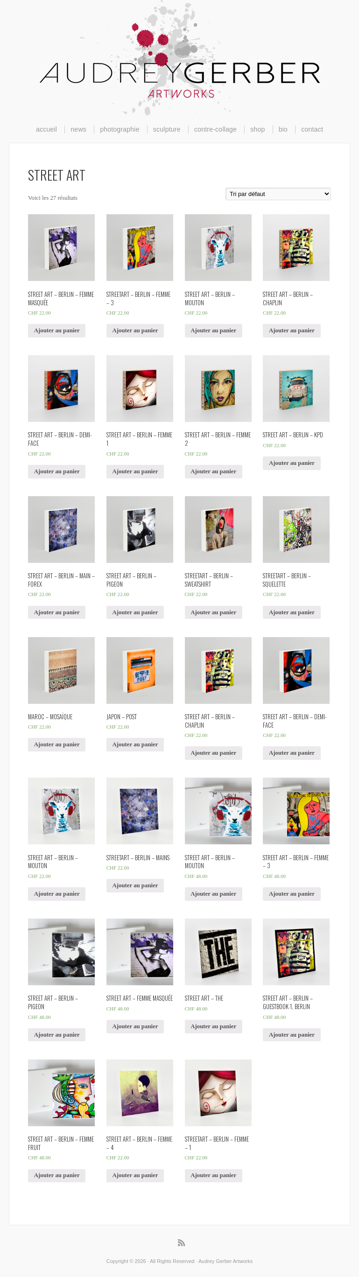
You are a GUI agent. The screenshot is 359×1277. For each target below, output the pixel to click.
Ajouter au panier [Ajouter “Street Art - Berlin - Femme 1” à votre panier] (135, 471)
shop (257, 129)
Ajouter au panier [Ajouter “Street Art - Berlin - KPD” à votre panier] (292, 463)
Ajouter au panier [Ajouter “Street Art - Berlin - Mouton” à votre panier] (213, 330)
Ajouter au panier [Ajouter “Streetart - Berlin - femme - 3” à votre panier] (135, 330)
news (78, 129)
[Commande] (278, 194)
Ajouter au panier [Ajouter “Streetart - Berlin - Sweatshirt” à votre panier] (213, 612)
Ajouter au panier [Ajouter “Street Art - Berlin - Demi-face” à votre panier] (292, 753)
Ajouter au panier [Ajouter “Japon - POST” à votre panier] (135, 744)
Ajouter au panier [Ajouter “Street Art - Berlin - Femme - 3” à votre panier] (292, 894)
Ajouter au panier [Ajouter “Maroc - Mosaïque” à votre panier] (57, 744)
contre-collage (215, 129)
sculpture (167, 129)
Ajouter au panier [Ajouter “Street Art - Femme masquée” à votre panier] (135, 1026)
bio (283, 129)
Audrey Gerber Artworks (180, 57)
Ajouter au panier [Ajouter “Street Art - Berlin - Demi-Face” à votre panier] (57, 471)
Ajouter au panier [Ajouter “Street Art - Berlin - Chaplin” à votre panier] (213, 753)
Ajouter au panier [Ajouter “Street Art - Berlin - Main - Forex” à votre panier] (57, 612)
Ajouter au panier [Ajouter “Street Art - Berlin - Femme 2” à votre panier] (213, 471)
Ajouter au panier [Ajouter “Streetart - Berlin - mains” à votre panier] (135, 885)
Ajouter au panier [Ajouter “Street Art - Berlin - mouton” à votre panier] (57, 894)
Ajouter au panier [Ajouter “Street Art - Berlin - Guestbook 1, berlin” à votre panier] (292, 1034)
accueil (46, 129)
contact (312, 129)
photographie (120, 129)
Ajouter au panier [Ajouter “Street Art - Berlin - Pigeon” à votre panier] (135, 612)
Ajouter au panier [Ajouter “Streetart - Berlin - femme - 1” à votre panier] (213, 1175)
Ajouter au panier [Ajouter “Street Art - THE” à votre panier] (213, 1026)
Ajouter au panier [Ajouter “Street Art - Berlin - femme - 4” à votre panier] (135, 1175)
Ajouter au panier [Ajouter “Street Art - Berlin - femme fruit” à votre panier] (57, 1175)
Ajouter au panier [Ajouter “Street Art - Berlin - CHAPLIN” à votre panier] (292, 330)
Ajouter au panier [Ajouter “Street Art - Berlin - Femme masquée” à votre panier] (57, 330)
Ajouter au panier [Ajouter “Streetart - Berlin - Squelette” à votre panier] (292, 612)
